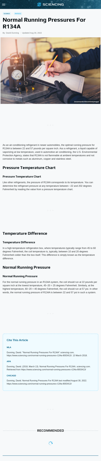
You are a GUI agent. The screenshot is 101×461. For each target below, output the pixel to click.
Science (7, 13)
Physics (18, 13)
